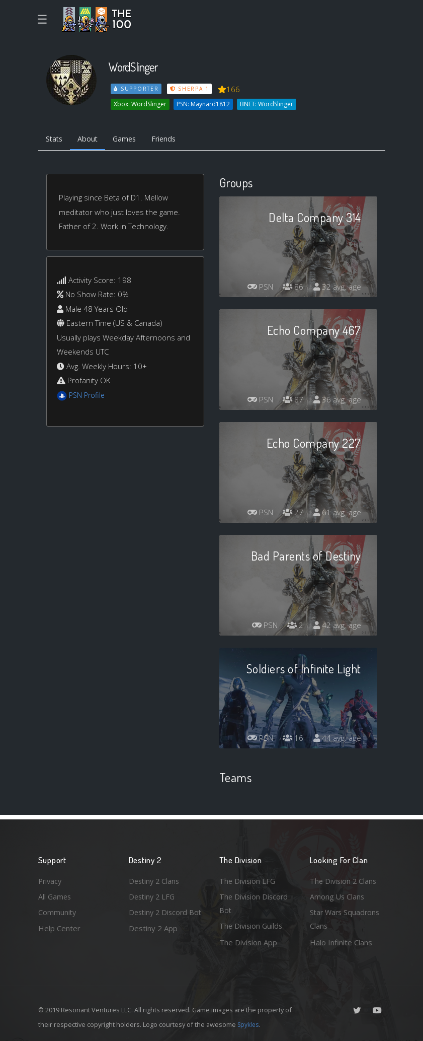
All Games (55, 895)
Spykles (249, 1024)
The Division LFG (248, 879)
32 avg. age (336, 288)
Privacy (50, 879)
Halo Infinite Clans (341, 942)
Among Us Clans (338, 895)
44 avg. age (336, 739)
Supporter (136, 88)
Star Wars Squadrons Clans (346, 919)
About (90, 139)
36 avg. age (336, 400)
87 (291, 400)
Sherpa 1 (190, 88)
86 (291, 288)
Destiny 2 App (153, 942)
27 (291, 513)
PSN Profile (88, 396)
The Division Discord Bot (254, 902)
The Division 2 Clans (344, 879)
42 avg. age (336, 626)
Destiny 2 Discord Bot (160, 919)
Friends (171, 139)
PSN (257, 288)
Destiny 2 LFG (153, 895)
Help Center (59, 928)
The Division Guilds (252, 926)
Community (57, 912)
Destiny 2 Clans (155, 879)
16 (291, 739)
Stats (55, 139)
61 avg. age (336, 513)
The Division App (248, 942)
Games (129, 139)
